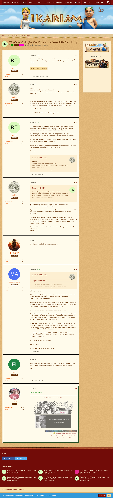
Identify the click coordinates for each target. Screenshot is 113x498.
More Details (102, 495)
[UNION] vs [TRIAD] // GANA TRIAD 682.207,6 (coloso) (96, 470)
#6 (76, 269)
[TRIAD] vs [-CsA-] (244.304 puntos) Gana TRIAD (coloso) (24, 470)
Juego (72, 436)
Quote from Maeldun (39, 158)
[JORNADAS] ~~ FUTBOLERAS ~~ (53, 397)
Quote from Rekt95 (39, 188)
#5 (76, 240)
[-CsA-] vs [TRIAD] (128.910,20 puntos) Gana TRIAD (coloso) (24, 477)
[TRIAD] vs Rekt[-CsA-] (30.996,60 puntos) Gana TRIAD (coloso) (62, 470)
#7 (76, 359)
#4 (76, 182)
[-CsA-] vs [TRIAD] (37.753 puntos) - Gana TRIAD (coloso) (60, 477)
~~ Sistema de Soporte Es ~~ (57, 436)
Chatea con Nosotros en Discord (65, 437)
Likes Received (8, 74)
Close (109, 495)
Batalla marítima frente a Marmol (39, 68)
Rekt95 (29, 45)
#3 (76, 122)
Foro (75, 436)
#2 (76, 84)
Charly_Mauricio (84, 472)
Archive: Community (12, 474)
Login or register (99, 2)
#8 (76, 388)
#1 (76, 55)
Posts (6, 76)
